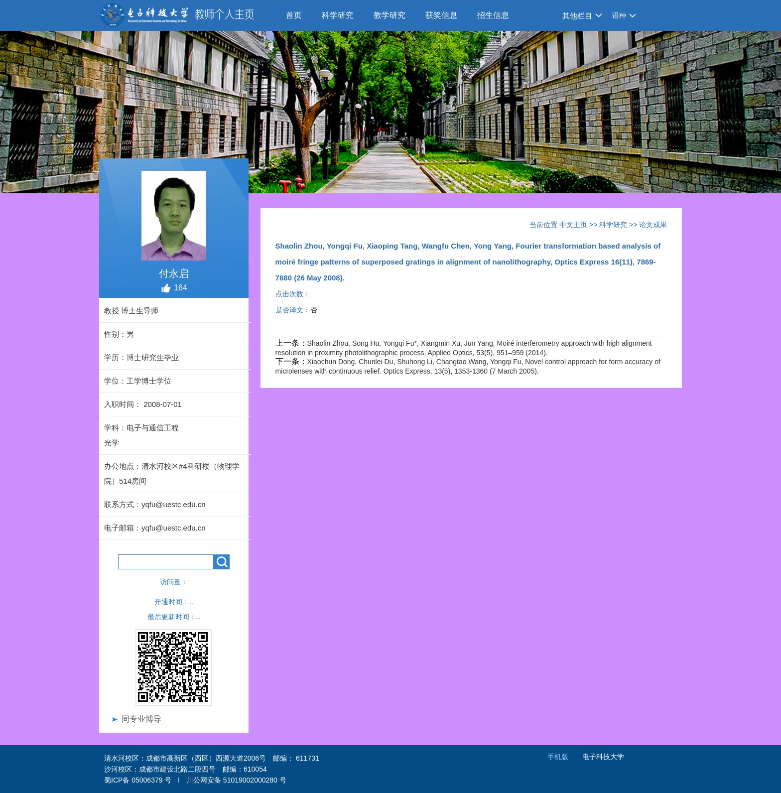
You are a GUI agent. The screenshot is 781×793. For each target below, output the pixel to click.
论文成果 (653, 225)
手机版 (557, 757)
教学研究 (389, 15)
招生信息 (493, 15)
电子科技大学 (603, 757)
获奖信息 (441, 15)
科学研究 (338, 15)
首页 (294, 15)
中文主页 (573, 225)
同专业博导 (141, 719)
